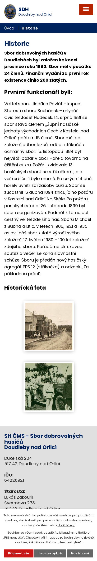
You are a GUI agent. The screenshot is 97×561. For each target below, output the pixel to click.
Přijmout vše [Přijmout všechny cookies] (18, 553)
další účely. (66, 525)
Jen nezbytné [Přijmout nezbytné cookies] (50, 553)
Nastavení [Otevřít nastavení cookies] (80, 553)
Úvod (9, 28)
